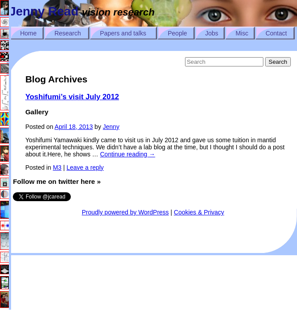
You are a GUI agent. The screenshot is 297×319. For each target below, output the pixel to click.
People (177, 33)
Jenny (111, 126)
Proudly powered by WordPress (125, 212)
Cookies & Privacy (199, 212)
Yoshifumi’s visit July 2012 (72, 97)
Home (28, 33)
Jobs (212, 33)
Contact (276, 33)
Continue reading (127, 154)
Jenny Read (43, 11)
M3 (57, 167)
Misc (241, 33)
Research (67, 33)
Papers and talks (123, 33)
